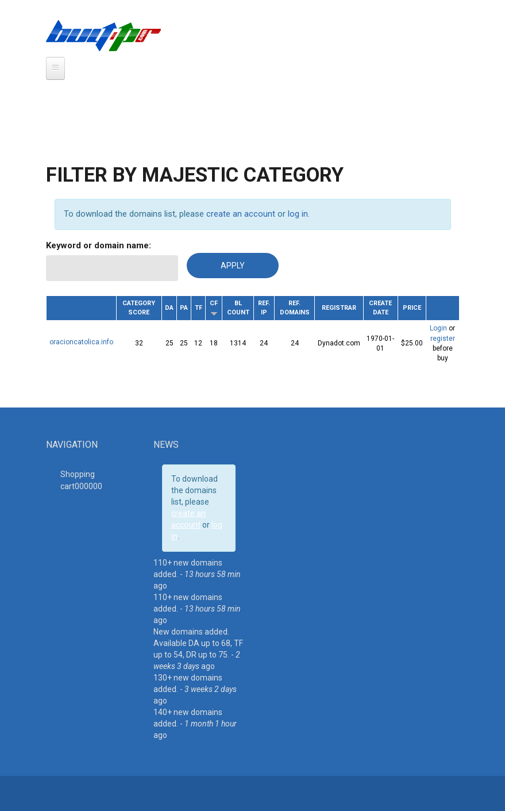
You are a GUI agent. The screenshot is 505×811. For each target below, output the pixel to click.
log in (298, 214)
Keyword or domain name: (98, 245)
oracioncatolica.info (81, 342)
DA (169, 308)
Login (438, 328)
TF (198, 308)
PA (184, 308)
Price (412, 308)
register (442, 339)
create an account (240, 214)
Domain (81, 306)
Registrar (339, 308)
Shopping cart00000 (81, 480)
